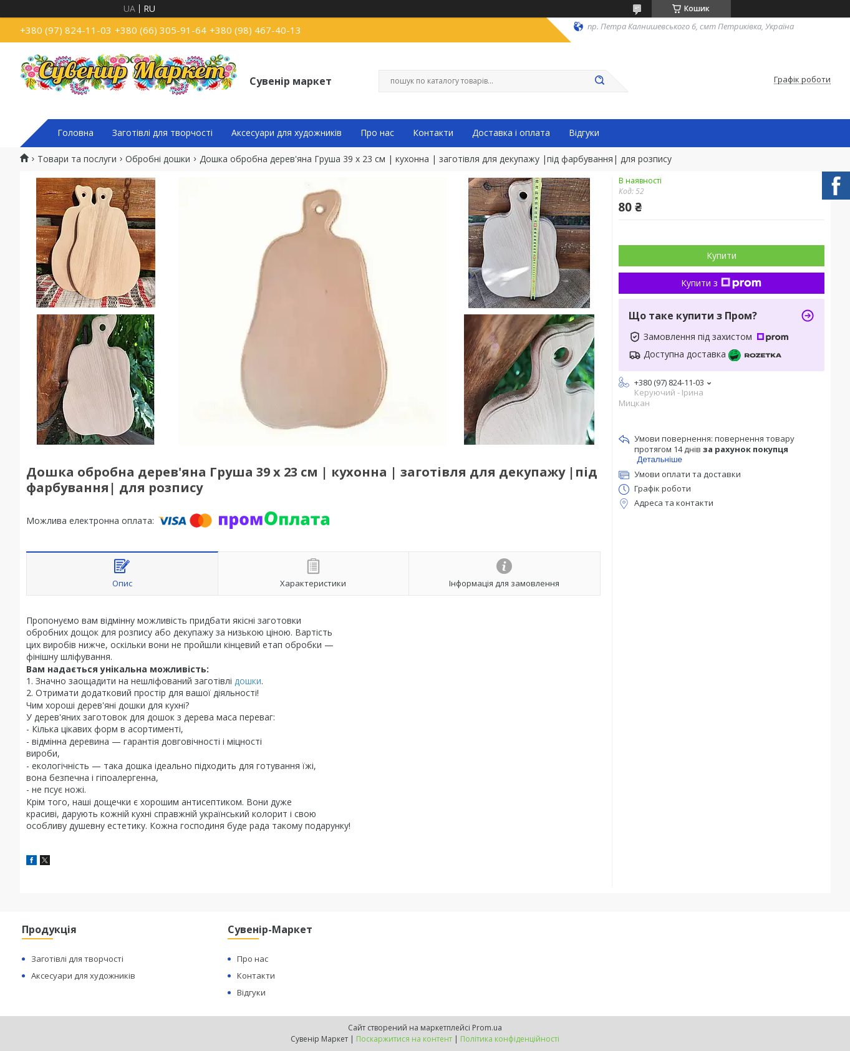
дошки (247, 681)
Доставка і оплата (511, 132)
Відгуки (584, 132)
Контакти (433, 132)
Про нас (377, 132)
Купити (722, 255)
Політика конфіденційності (509, 1039)
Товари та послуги (77, 159)
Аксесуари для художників (286, 132)
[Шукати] (599, 81)
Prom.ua (487, 1027)
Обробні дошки (157, 159)
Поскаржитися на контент (404, 1039)
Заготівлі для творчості (162, 132)
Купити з (721, 283)
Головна (75, 132)
